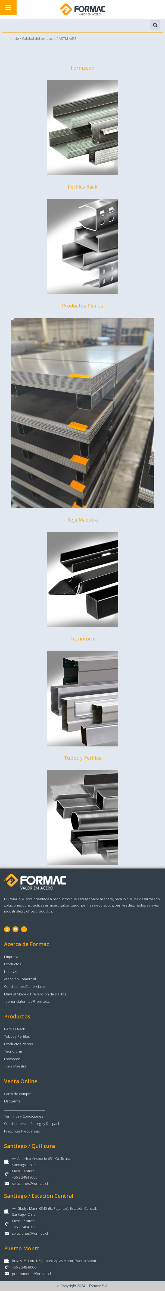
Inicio (15, 38)
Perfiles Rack (82, 186)
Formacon (82, 67)
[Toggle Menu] (8, 7)
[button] (155, 25)
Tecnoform (83, 639)
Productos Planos (82, 306)
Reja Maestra (82, 519)
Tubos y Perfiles (82, 758)
